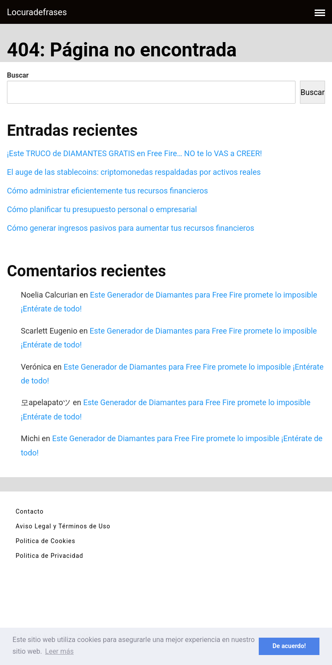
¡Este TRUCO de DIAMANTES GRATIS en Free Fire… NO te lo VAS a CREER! (134, 153)
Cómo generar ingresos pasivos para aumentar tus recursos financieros (130, 228)
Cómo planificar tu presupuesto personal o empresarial (102, 209)
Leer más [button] (59, 651)
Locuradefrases (37, 12)
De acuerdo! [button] (289, 646)
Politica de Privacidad (49, 555)
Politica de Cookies (45, 540)
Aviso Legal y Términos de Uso (63, 526)
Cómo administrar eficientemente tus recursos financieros (107, 190)
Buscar (18, 75)
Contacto (30, 511)
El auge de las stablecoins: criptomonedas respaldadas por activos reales (134, 172)
